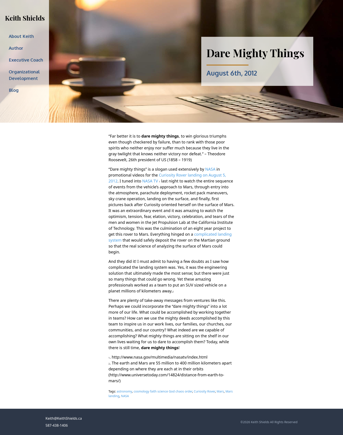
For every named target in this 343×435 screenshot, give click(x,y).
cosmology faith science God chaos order (163, 391)
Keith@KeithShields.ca (64, 418)
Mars (220, 391)
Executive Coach (26, 60)
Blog (14, 90)
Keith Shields (25, 18)
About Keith (21, 36)
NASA (210, 169)
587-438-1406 (57, 425)
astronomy (124, 391)
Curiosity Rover (204, 391)
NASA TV (150, 181)
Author (16, 48)
